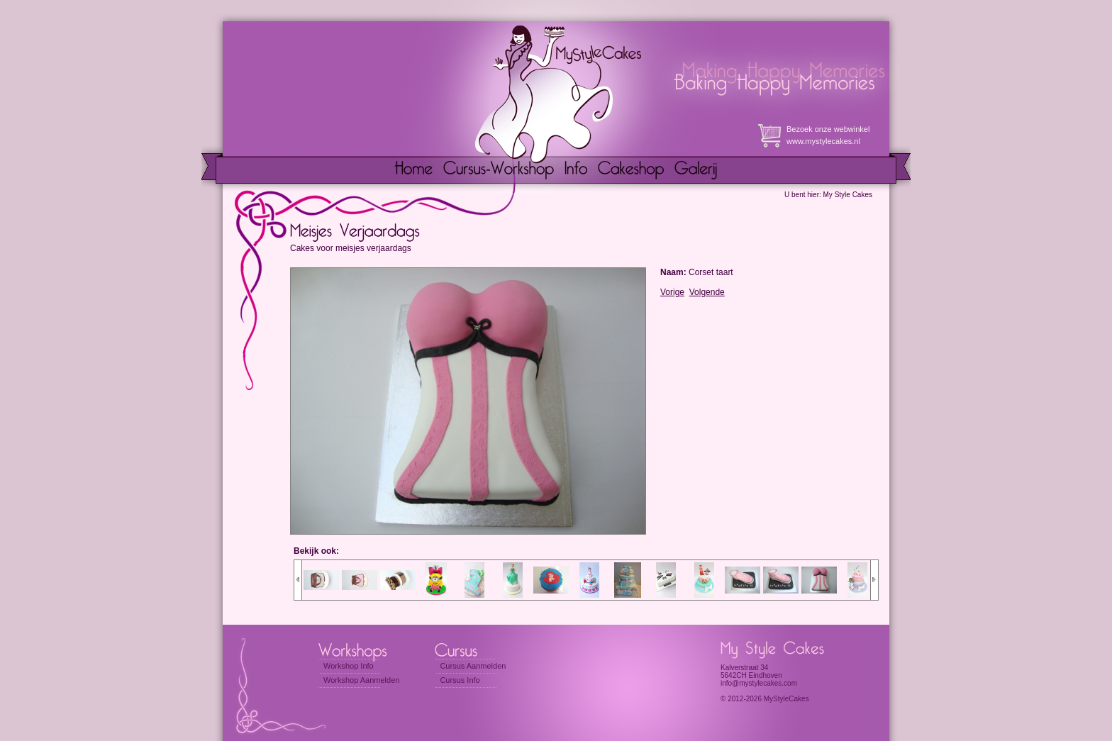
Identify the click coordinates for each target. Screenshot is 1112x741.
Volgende (707, 292)
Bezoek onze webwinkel (827, 129)
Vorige (672, 292)
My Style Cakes (847, 195)
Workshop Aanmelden (361, 680)
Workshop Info (348, 666)
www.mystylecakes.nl (823, 141)
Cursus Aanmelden (473, 666)
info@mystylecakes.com (759, 683)
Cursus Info (459, 680)
